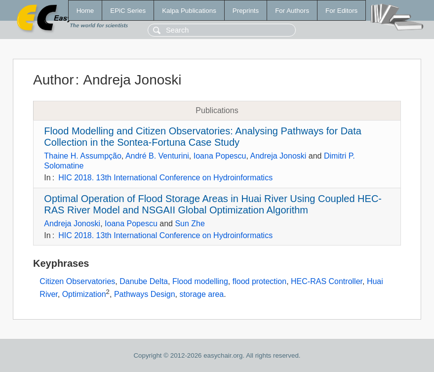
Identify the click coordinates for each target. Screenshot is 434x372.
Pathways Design (144, 294)
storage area (201, 294)
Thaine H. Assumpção (82, 156)
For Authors (292, 10)
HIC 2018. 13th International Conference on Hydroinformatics (165, 177)
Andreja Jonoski (278, 156)
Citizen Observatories (77, 281)
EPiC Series (128, 10)
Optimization (84, 294)
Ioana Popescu (220, 156)
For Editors (341, 10)
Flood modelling (200, 281)
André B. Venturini (157, 156)
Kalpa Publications (189, 10)
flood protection (259, 281)
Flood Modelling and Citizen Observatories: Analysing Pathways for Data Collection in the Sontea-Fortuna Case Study (202, 136)
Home (85, 10)
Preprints (246, 10)
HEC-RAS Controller (326, 281)
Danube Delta (143, 281)
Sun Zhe (189, 223)
